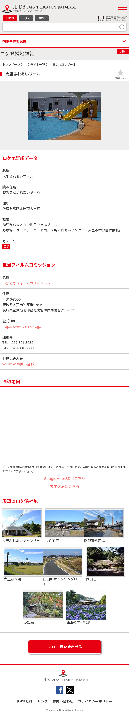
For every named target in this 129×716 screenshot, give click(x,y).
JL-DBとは (25, 701)
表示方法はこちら (64, 486)
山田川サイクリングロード (62, 566)
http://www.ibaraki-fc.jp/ (22, 326)
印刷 (122, 51)
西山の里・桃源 (86, 607)
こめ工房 (64, 526)
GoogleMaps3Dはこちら (64, 478)
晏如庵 (43, 607)
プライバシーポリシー (95, 701)
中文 (42, 18)
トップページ (11, 64)
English (25, 18)
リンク (42, 701)
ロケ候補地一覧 (34, 64)
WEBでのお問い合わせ (19, 364)
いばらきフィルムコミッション (26, 283)
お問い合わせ (63, 701)
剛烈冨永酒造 (103, 526)
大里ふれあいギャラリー (21, 526)
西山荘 (105, 564)
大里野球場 (23, 564)
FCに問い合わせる (67, 646)
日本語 (10, 18)
